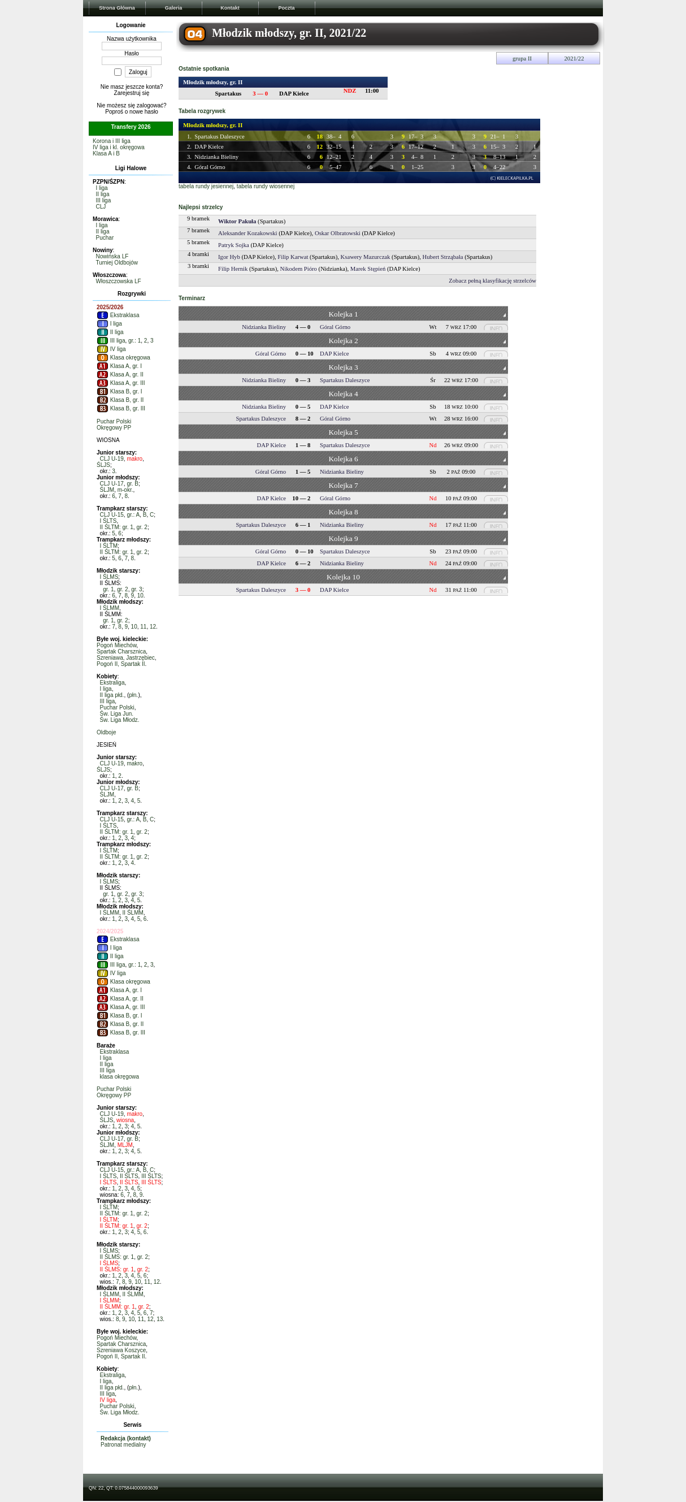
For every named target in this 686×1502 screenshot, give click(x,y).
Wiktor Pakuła (237, 221)
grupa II (522, 58)
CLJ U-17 (112, 484)
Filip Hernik (233, 269)
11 (143, 627)
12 (153, 627)
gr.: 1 (134, 340)
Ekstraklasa (118, 315)
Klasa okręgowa (123, 357)
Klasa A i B (106, 153)
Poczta (286, 8)
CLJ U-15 (112, 515)
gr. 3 (136, 589)
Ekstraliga (112, 682)
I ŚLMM (109, 608)
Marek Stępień (367, 269)
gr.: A (133, 515)
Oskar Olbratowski (338, 233)
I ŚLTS (108, 521)
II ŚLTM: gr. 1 (116, 527)
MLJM (125, 1145)
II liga (103, 194)
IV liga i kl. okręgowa (119, 147)
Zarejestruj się (132, 93)
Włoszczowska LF (118, 281)
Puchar (105, 238)
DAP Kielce (208, 147)
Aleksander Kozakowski (247, 233)
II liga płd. (112, 695)
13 (160, 1319)
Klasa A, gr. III (121, 383)
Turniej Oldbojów (116, 262)
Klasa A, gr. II (120, 374)
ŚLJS (103, 465)
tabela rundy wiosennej (265, 186)
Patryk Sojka (233, 245)
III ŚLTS (151, 1176)
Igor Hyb (229, 257)
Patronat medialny (123, 1445)
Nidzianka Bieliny (216, 157)
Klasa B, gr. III (121, 408)
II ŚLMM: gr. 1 (117, 1307)
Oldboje (106, 732)
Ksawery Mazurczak (365, 257)
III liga (103, 200)
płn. (133, 695)
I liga (102, 188)
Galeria (174, 8)
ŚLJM (107, 490)
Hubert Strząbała (443, 257)
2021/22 (574, 58)
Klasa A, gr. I (119, 366)
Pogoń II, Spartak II (121, 664)
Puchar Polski (114, 421)
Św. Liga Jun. (116, 714)
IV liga (111, 349)
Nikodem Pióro (298, 269)
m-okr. (125, 490)
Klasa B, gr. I (119, 391)
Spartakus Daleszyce (219, 136)
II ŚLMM (133, 913)
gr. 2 (141, 527)
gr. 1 (108, 589)
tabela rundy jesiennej (206, 186)
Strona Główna (117, 8)
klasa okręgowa (119, 1077)
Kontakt (230, 8)
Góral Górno (209, 167)
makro (134, 459)
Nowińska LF (112, 256)
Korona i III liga (112, 141)
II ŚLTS (129, 1176)
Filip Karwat (292, 257)
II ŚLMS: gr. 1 (117, 1257)
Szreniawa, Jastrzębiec (126, 658)
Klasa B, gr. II (120, 400)
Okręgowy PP (114, 428)
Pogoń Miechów (117, 645)
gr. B (132, 484)
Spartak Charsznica (121, 651)
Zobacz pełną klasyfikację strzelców (492, 281)
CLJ (101, 207)
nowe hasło (143, 112)
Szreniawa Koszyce (121, 1350)
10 (140, 595)
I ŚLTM (109, 546)
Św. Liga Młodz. (120, 720)
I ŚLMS (109, 577)
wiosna (125, 1120)
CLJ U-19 (112, 459)
